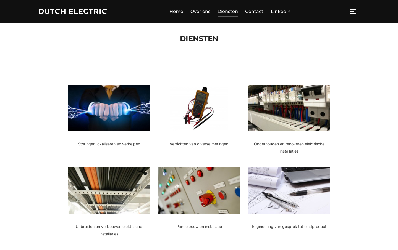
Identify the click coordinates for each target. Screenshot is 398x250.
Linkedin (280, 11)
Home (176, 11)
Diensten (228, 11)
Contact (254, 11)
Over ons (200, 11)
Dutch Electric (72, 11)
